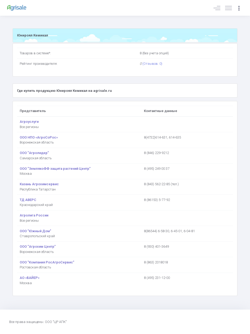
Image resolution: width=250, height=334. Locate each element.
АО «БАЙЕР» (29, 278)
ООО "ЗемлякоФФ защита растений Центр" (55, 169)
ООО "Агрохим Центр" (38, 246)
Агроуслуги (29, 122)
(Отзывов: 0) (152, 64)
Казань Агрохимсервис (39, 184)
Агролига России (34, 215)
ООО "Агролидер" (34, 153)
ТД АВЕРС (28, 200)
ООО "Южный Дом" (35, 231)
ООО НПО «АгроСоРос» (39, 137)
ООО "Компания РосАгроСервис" (47, 262)
